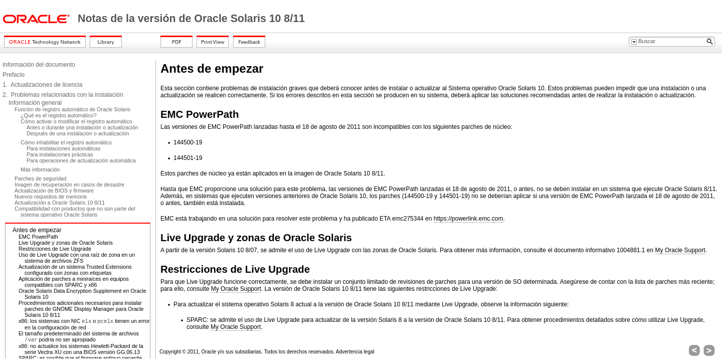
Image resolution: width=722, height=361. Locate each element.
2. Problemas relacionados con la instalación (63, 94)
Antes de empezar (37, 230)
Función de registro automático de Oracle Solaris (72, 109)
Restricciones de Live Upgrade (55, 249)
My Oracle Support (680, 250)
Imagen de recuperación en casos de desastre (69, 185)
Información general (35, 102)
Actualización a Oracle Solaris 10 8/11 (60, 203)
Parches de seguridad (41, 178)
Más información (40, 169)
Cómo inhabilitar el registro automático (66, 142)
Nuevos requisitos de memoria (51, 197)
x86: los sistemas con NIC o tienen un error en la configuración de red (84, 324)
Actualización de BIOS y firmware (54, 191)
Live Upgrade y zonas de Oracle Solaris (66, 243)
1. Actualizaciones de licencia (42, 84)
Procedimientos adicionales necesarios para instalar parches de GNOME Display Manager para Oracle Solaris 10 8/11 (81, 309)
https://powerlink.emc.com (468, 218)
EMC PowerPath (38, 237)
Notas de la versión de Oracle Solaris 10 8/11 (191, 19)
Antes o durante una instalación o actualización (82, 127)
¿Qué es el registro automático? (59, 115)
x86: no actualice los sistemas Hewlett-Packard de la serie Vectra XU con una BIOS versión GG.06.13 (81, 349)
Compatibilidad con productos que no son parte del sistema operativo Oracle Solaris (75, 212)
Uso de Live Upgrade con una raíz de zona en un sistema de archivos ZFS (77, 258)
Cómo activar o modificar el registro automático (76, 121)
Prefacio (14, 74)
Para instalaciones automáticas (64, 148)
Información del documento (39, 64)
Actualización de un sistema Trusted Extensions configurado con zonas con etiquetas (75, 270)
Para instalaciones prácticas (60, 154)
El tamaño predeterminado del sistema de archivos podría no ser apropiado (79, 336)
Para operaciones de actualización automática (81, 160)
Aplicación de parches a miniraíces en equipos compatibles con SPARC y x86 (74, 282)
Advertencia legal (355, 351)
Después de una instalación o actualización (78, 133)
